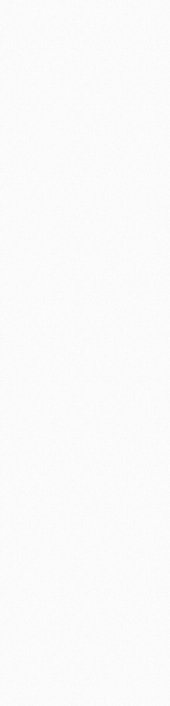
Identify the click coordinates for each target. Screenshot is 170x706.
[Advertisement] (85, 34)
